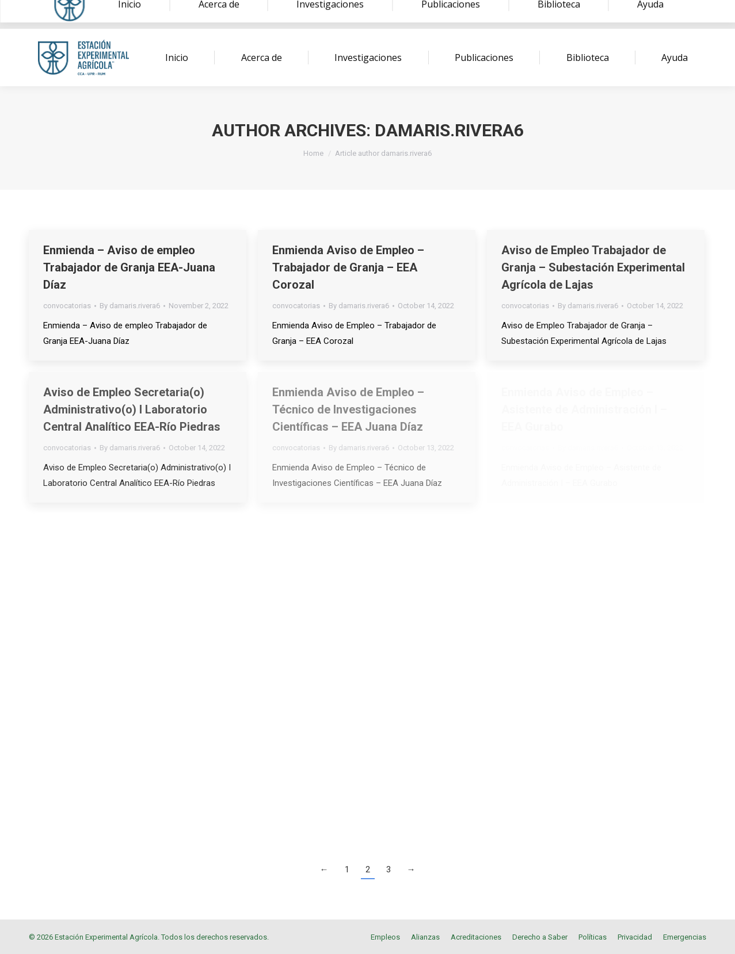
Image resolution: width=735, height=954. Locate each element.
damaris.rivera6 (449, 130)
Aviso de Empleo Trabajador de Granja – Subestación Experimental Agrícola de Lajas (593, 267)
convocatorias (67, 305)
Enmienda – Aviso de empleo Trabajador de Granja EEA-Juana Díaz (129, 267)
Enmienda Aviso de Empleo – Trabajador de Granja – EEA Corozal (348, 267)
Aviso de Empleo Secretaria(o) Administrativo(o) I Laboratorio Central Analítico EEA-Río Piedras (131, 409)
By (130, 305)
